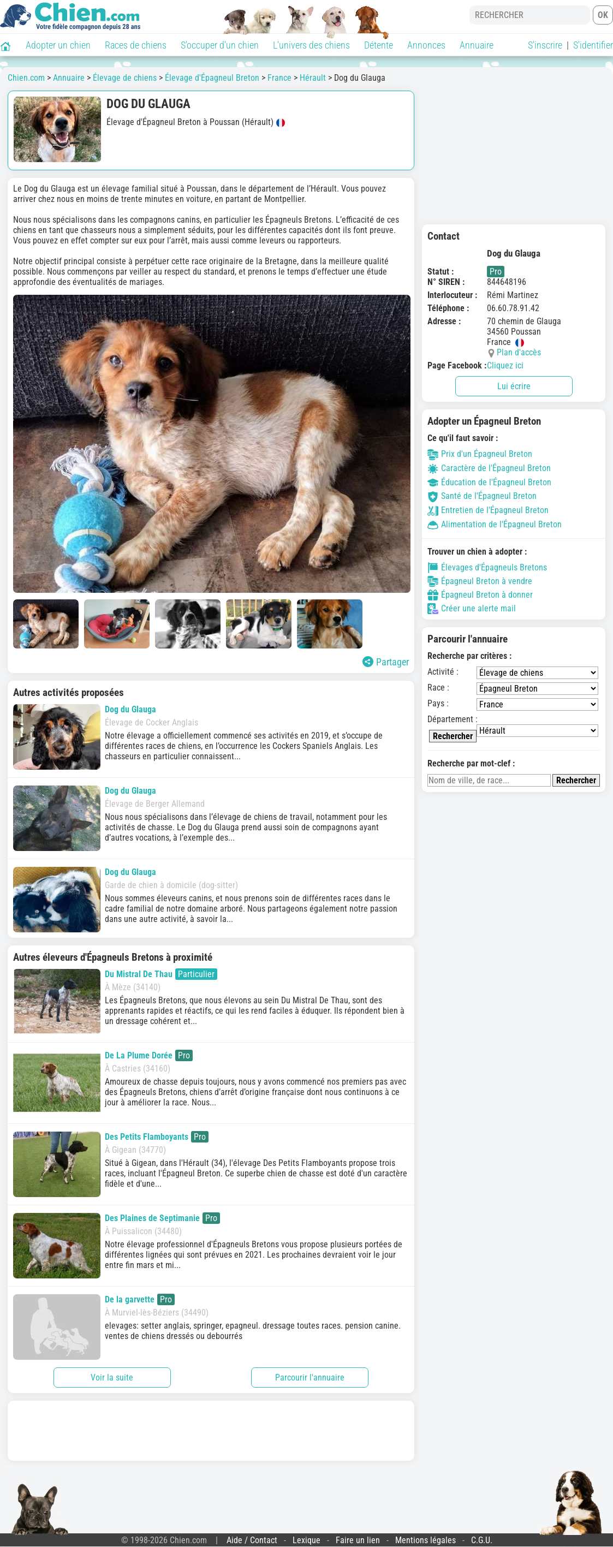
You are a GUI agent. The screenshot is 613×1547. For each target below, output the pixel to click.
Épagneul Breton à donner (480, 595)
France (279, 78)
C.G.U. (481, 1540)
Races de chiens (135, 45)
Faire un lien (358, 1540)
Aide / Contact (252, 1540)
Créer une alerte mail (471, 608)
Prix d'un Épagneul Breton (479, 454)
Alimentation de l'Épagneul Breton (494, 524)
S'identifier (593, 45)
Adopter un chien (58, 45)
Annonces (426, 45)
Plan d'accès (519, 352)
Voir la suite (112, 1377)
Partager (385, 662)
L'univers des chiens (311, 45)
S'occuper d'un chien (220, 45)
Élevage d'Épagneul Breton (212, 78)
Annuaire (476, 45)
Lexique (306, 1540)
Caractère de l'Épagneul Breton (489, 468)
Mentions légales (425, 1540)
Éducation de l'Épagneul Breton (489, 482)
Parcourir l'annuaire (309, 1377)
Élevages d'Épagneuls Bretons (487, 567)
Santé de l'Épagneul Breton (482, 496)
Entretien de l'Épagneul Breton (488, 510)
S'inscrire (545, 45)
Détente (378, 45)
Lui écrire (514, 386)
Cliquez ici (505, 365)
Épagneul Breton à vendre (479, 581)
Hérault (313, 78)
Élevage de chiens (125, 78)
